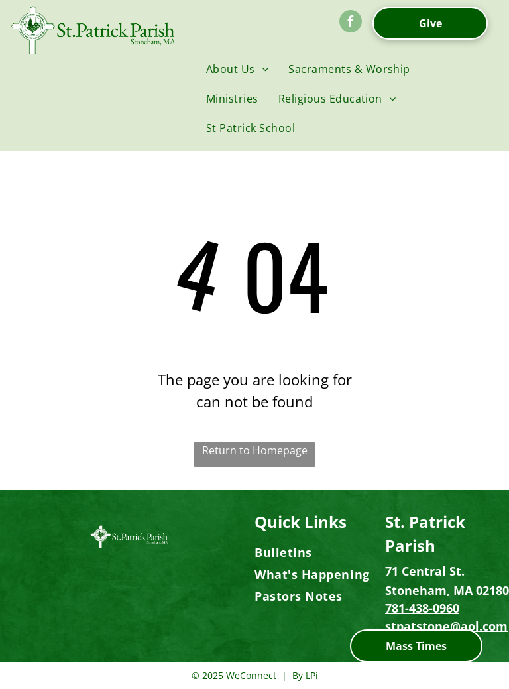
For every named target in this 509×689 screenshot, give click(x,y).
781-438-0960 (422, 608)
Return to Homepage (255, 450)
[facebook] (350, 23)
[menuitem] (237, 69)
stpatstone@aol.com (446, 626)
